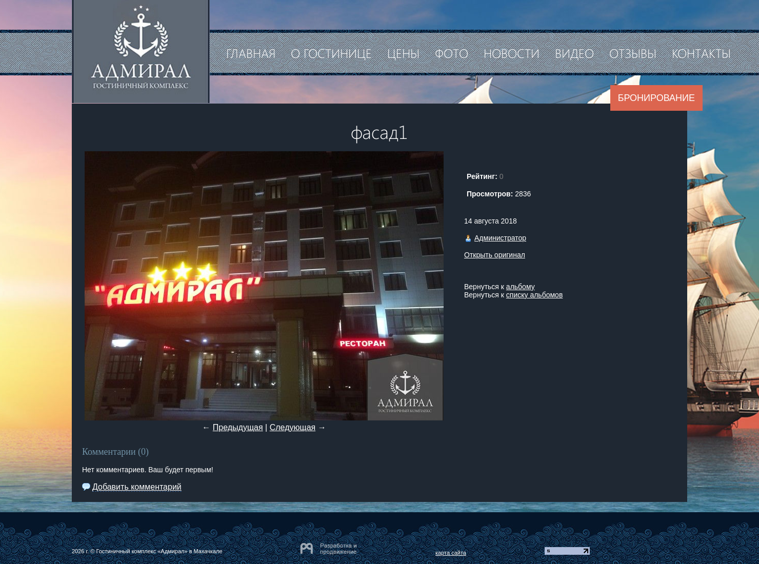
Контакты (701, 53)
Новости (512, 53)
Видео (574, 53)
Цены (403, 53)
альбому (520, 287)
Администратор (500, 238)
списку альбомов (534, 295)
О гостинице (331, 53)
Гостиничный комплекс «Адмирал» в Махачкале (159, 551)
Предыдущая (238, 427)
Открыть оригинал (494, 255)
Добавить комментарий (137, 486)
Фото (451, 53)
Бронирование (656, 98)
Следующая (293, 427)
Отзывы (632, 53)
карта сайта (450, 553)
